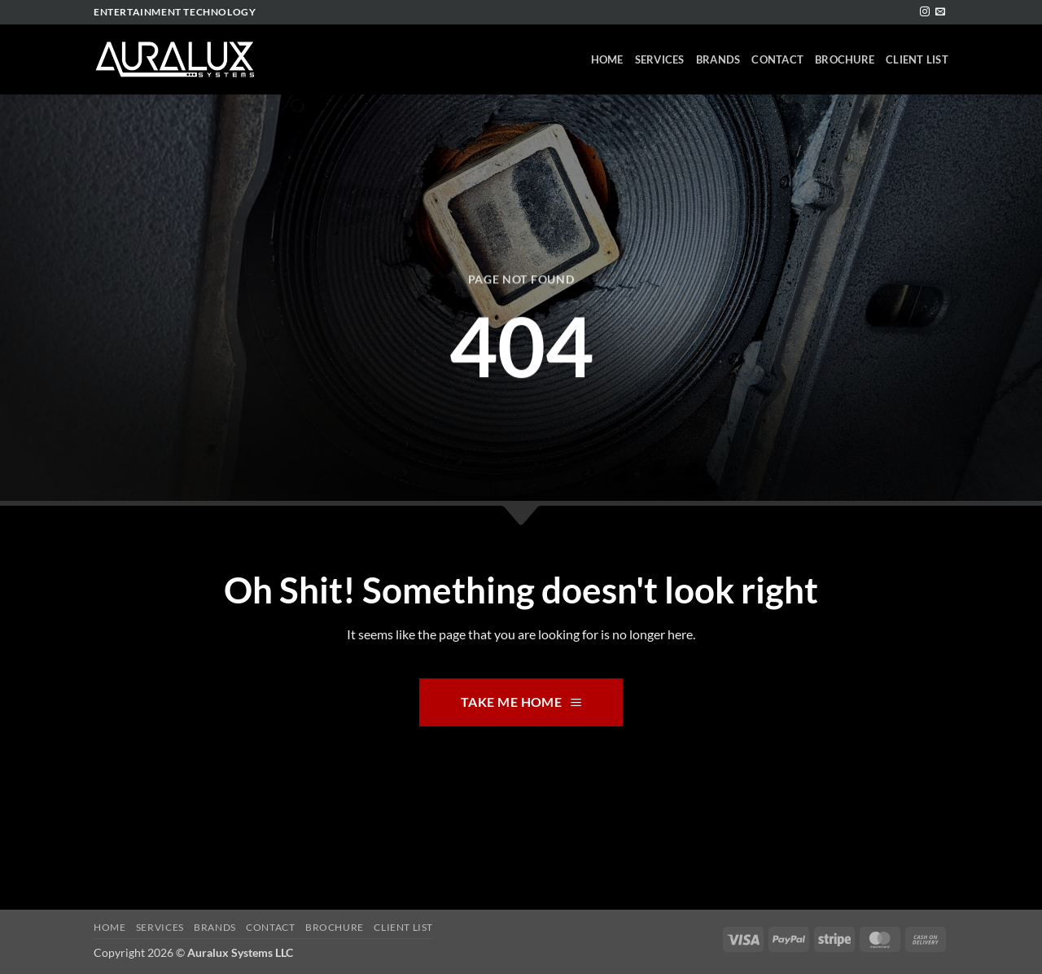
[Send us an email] (940, 12)
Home (607, 59)
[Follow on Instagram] (925, 12)
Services (660, 59)
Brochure (844, 59)
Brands (718, 59)
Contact (777, 59)
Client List (917, 59)
